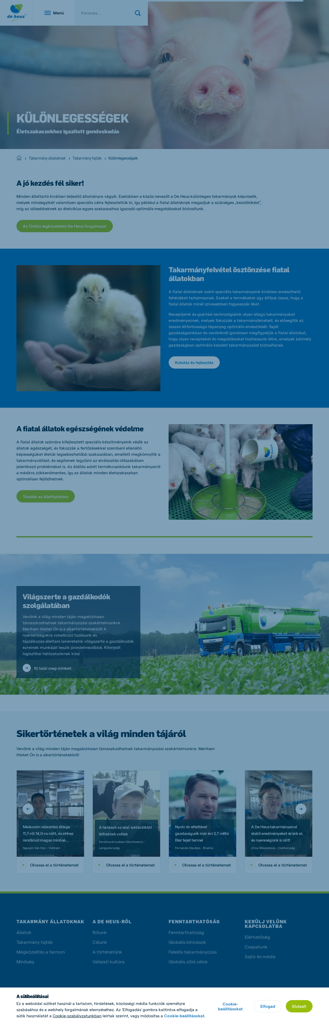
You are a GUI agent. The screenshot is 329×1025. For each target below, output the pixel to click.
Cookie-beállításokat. (184, 1015)
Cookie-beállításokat (230, 1006)
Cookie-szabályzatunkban (77, 1015)
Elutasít (299, 1006)
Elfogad (267, 1006)
